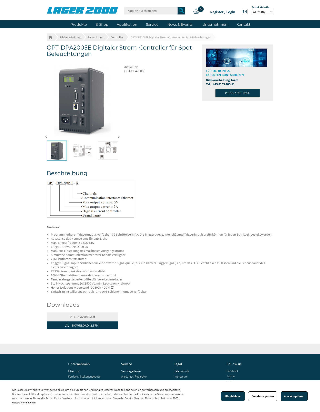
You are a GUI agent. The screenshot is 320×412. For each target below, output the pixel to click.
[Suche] (154, 10)
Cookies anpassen (263, 396)
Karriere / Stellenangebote (84, 376)
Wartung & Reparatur (134, 376)
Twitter (231, 376)
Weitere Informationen (24, 402)
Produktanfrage (237, 93)
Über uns (73, 371)
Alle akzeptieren (294, 396)
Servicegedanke (131, 371)
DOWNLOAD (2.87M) (86, 325)
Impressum (181, 376)
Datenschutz (181, 371)
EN (244, 12)
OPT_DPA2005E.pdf (82, 317)
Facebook (233, 371)
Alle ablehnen (232, 396)
